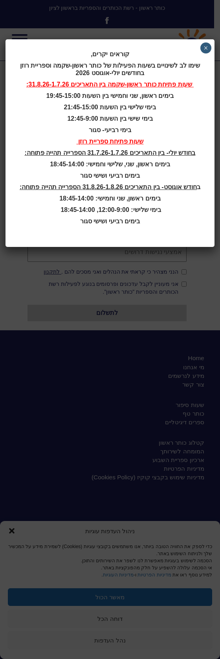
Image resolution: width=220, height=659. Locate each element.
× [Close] (206, 48)
